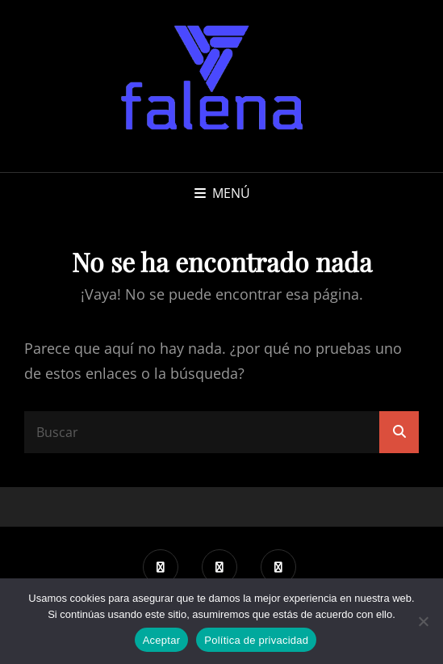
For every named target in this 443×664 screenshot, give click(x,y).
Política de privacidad (256, 640)
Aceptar (162, 640)
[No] (423, 621)
